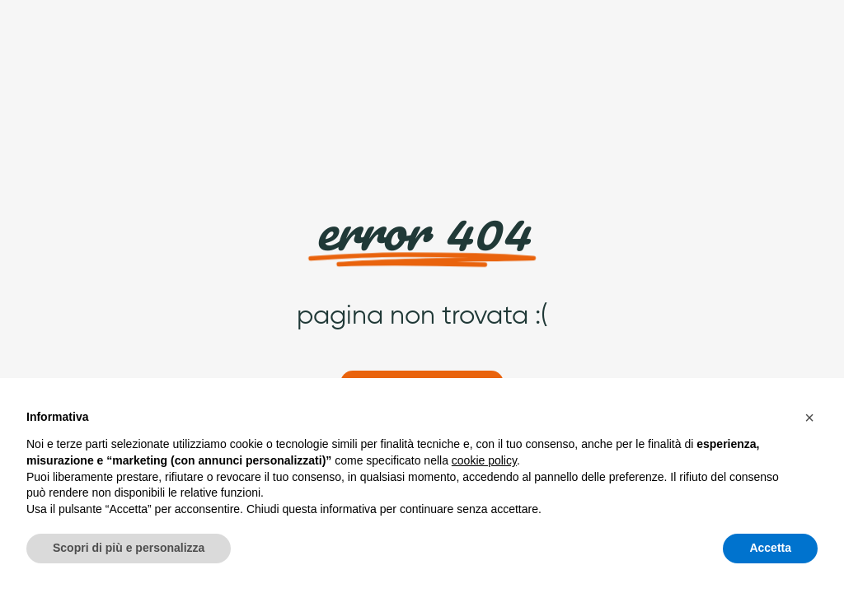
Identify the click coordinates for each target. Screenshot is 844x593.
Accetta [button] (770, 547)
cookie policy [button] (484, 460)
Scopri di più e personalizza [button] (128, 547)
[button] (809, 417)
